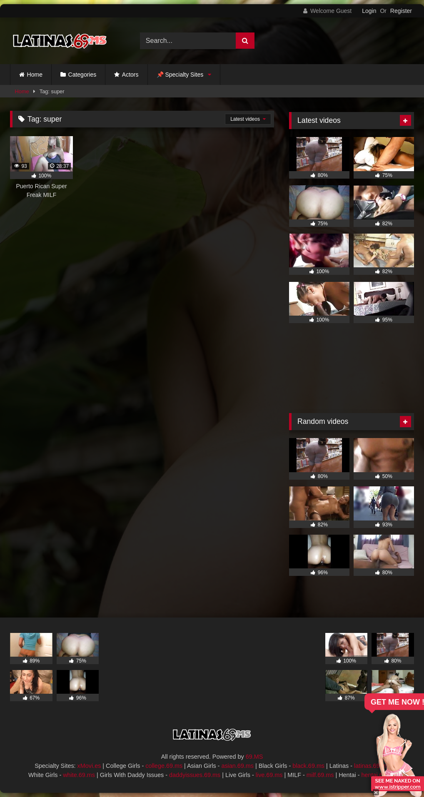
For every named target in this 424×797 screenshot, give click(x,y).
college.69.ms (163, 765)
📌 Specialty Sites (180, 74)
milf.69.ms (320, 775)
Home (34, 74)
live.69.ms (269, 775)
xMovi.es (89, 765)
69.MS (254, 756)
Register (401, 10)
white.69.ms (79, 775)
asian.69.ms (237, 765)
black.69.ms (308, 765)
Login (369, 10)
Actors (130, 74)
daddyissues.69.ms (194, 775)
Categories (82, 74)
